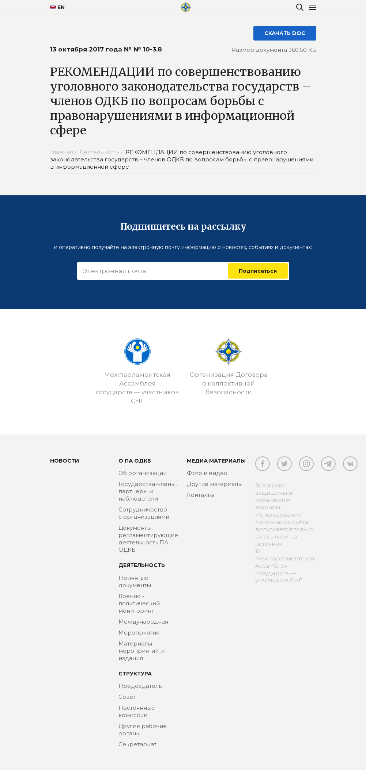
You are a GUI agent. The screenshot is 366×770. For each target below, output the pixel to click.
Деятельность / (101, 152)
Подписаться (258, 271)
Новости (64, 460)
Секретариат (137, 744)
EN (57, 7)
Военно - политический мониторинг (139, 603)
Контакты (200, 494)
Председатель (140, 685)
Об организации (142, 473)
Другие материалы (214, 483)
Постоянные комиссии (136, 711)
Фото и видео (207, 473)
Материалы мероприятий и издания (141, 651)
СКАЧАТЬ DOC (284, 33)
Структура (135, 673)
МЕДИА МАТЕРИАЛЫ (216, 460)
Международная (143, 621)
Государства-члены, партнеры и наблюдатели (147, 491)
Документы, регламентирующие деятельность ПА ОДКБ (148, 538)
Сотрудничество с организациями (143, 513)
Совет (127, 696)
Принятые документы (134, 581)
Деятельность (141, 565)
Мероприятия (138, 632)
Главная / (64, 152)
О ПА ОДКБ (134, 460)
